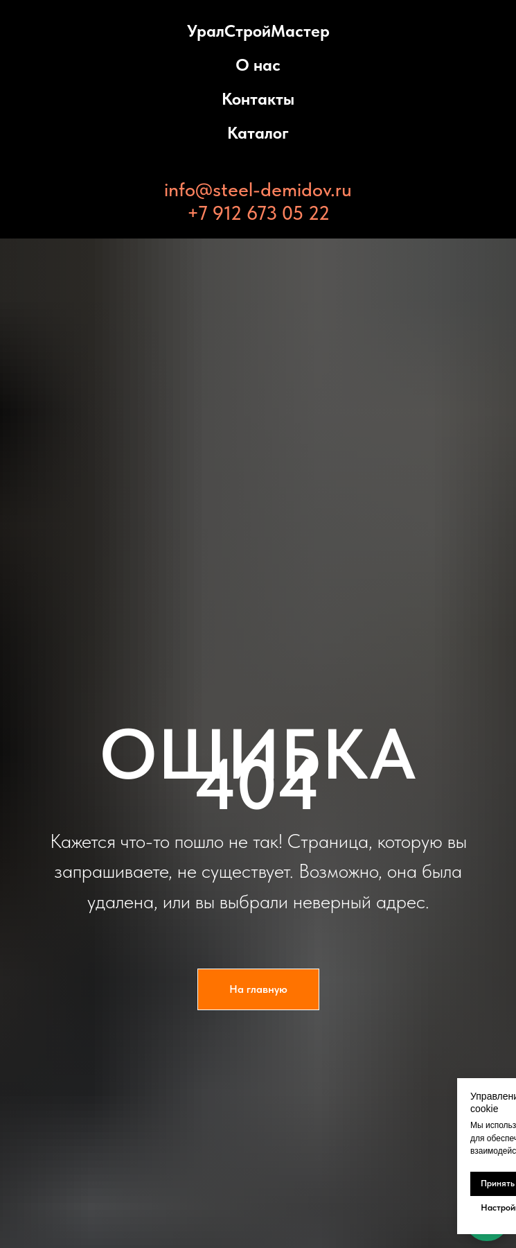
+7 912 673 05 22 (258, 213)
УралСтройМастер (258, 31)
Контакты (258, 99)
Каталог (258, 133)
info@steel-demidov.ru (258, 189)
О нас (258, 65)
